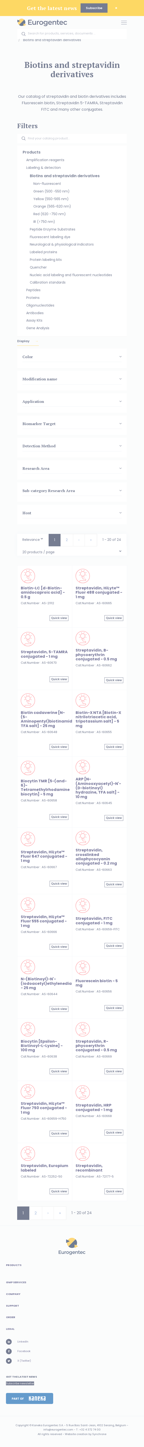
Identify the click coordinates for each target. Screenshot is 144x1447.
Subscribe (94, 8)
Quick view (59, 618)
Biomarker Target (39, 423)
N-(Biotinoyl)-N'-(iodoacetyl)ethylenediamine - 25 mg (51, 983)
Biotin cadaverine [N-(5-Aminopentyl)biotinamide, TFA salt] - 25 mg (48, 719)
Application (33, 401)
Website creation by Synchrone (85, 1434)
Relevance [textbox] (31, 539)
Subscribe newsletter (20, 1383)
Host (26, 513)
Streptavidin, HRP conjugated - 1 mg (94, 1107)
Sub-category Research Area (48, 490)
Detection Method (39, 446)
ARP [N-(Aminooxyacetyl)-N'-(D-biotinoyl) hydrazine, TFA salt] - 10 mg (98, 787)
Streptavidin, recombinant (89, 1168)
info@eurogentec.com (58, 1429)
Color (27, 356)
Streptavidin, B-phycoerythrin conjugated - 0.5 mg (96, 654)
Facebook (18, 1351)
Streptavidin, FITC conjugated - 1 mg (94, 921)
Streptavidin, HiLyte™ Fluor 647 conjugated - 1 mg (44, 856)
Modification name (39, 379)
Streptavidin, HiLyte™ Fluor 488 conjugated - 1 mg (99, 592)
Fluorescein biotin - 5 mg (97, 983)
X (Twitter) (18, 1361)
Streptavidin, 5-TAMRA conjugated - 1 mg (44, 654)
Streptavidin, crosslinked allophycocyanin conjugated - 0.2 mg (96, 856)
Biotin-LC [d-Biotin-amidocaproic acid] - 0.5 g (43, 592)
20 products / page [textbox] (38, 552)
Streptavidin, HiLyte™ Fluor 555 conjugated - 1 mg (44, 921)
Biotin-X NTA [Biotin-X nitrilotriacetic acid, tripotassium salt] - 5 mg (98, 719)
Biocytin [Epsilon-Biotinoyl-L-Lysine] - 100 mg (42, 1046)
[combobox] (32, 538)
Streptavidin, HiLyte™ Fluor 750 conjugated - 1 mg (44, 1108)
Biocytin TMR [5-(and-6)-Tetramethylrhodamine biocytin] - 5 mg (45, 787)
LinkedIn (17, 1342)
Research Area (35, 468)
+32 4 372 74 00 (90, 1429)
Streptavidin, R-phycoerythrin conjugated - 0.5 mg (96, 1046)
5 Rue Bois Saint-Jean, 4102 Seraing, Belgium (96, 1425)
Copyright (22, 1425)
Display (23, 341)
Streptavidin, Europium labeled (44, 1168)
